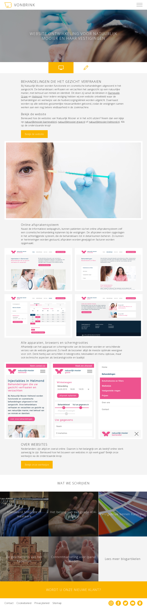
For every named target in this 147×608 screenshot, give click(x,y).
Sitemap (57, 603)
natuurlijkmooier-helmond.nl (104, 121)
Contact (9, 603)
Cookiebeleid (23, 603)
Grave (24, 96)
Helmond (37, 96)
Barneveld (113, 93)
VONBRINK (19, 4)
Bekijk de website (34, 134)
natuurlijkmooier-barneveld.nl (41, 121)
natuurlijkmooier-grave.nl (71, 121)
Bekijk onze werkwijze (37, 464)
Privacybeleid (41, 603)
